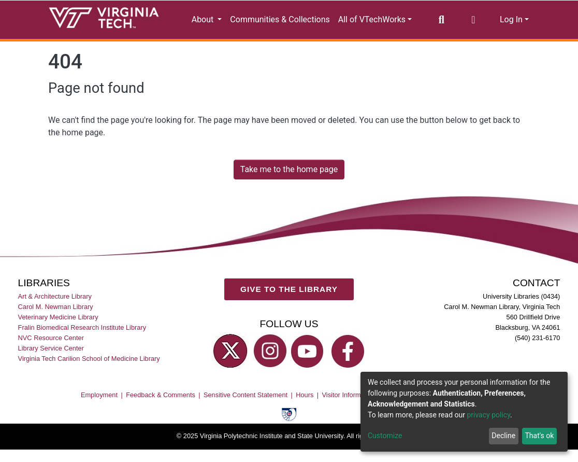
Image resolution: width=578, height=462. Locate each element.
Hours (304, 395)
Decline (503, 435)
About (204, 19)
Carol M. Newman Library (55, 307)
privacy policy (488, 415)
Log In (511, 19)
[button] (473, 19)
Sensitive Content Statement (245, 395)
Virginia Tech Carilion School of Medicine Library (89, 358)
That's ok (539, 435)
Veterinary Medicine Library (58, 317)
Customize (385, 435)
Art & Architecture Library (55, 296)
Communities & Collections (279, 19)
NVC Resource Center (51, 338)
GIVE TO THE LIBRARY (289, 289)
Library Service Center (51, 348)
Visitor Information (348, 395)
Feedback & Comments (160, 395)
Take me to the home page (289, 169)
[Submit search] (441, 19)
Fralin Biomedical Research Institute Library (82, 327)
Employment (99, 395)
